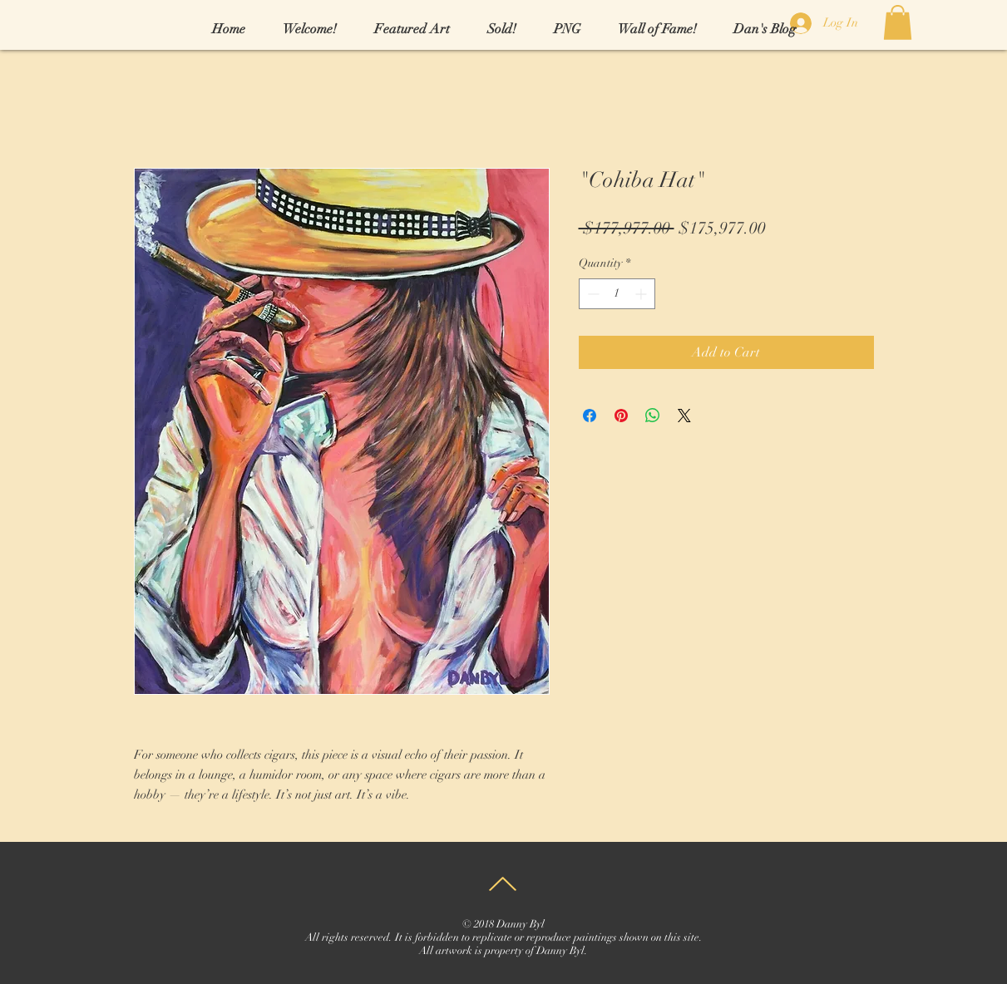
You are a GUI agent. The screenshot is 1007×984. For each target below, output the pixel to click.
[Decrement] (591, 293)
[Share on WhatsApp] (653, 416)
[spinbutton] (617, 293)
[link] (897, 22)
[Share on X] (684, 416)
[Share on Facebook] (590, 416)
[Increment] (642, 293)
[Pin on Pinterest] (621, 416)
